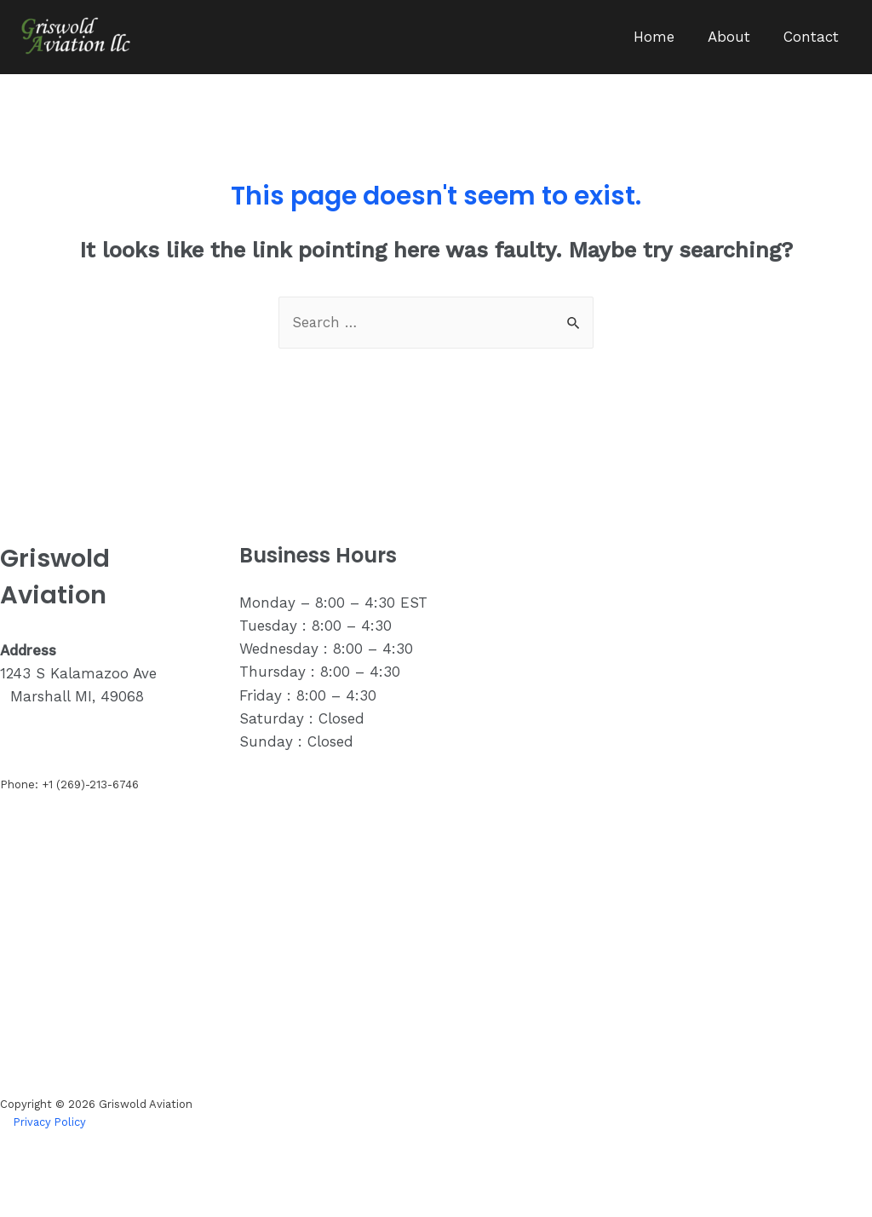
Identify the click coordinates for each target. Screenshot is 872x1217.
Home (664, 36)
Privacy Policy (51, 1122)
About (735, 36)
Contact (812, 36)
